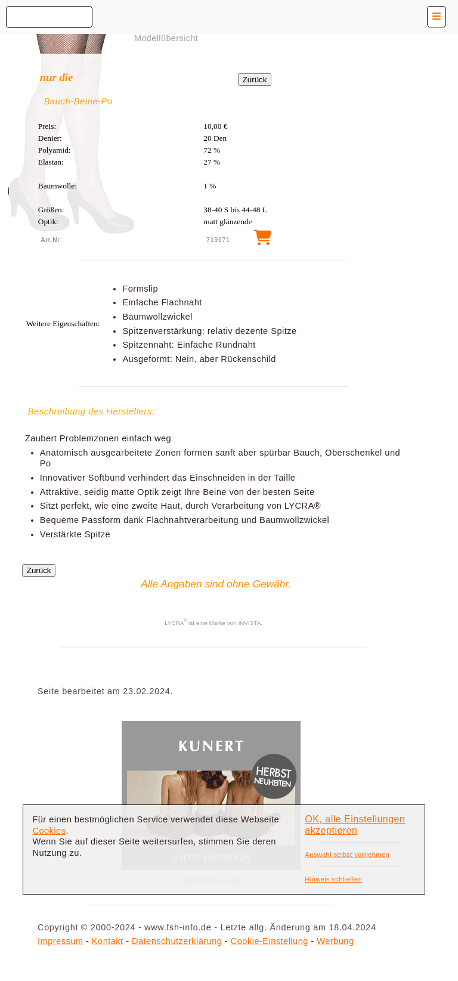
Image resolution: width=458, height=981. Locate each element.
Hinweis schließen (333, 879)
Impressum (60, 941)
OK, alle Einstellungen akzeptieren (355, 824)
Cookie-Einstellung (269, 941)
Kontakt (107, 941)
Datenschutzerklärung (177, 941)
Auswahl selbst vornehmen (347, 854)
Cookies (49, 830)
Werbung (335, 941)
